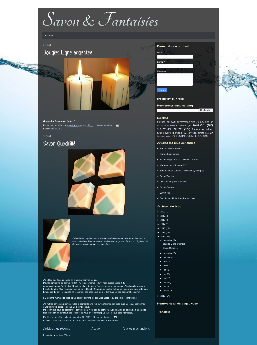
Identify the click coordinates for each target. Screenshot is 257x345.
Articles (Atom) (63, 335)
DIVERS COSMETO (177, 125)
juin (165, 270)
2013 (163, 228)
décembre (168, 240)
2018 (163, 220)
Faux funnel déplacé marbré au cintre (177, 198)
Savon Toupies (167, 176)
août (165, 261)
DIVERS (160, 126)
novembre (168, 253)
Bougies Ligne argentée (67, 53)
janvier (166, 290)
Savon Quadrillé (59, 144)
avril (165, 278)
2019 (163, 216)
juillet (165, 265)
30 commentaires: (102, 317)
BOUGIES (57, 128)
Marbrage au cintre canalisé (173, 165)
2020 (163, 211)
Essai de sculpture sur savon (173, 181)
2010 (163, 296)
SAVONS (56, 320)
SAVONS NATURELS (198, 133)
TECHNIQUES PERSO (108, 320)
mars (165, 282)
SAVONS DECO (70, 320)
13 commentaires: (104, 125)
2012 (163, 232)
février (166, 286)
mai (165, 274)
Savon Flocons (167, 187)
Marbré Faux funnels (169, 154)
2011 (163, 236)
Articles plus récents (56, 328)
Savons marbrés (172, 132)
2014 (163, 224)
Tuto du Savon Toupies (170, 148)
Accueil (49, 35)
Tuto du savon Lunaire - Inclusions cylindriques (182, 170)
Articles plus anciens (136, 328)
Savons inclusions (87, 320)
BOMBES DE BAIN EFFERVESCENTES (176, 122)
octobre (167, 257)
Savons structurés (165, 136)
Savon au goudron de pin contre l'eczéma (179, 159)
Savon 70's (165, 193)
